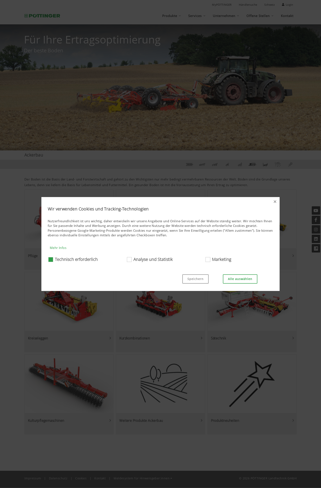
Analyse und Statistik (153, 259)
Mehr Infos (58, 248)
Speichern (195, 279)
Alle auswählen (240, 279)
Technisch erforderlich (76, 259)
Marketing (221, 259)
